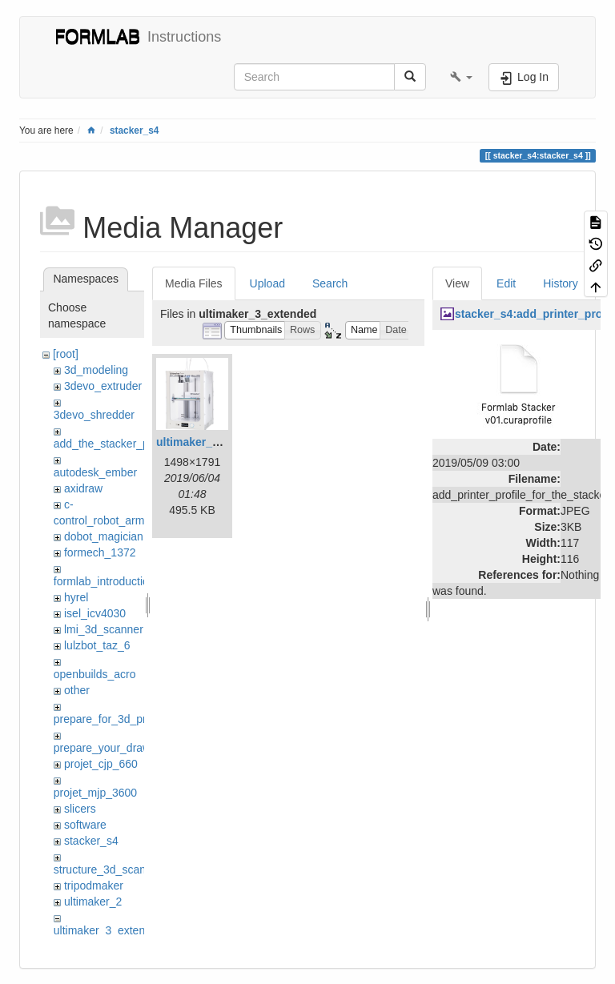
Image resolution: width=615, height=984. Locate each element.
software (85, 824)
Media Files (194, 283)
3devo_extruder (103, 386)
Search (330, 283)
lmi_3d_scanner (103, 629)
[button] (461, 77)
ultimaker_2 (93, 901)
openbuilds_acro (95, 674)
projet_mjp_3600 (95, 792)
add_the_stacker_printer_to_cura (136, 443)
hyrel (76, 597)
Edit (506, 283)
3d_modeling (96, 369)
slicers (80, 808)
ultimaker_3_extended (109, 930)
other (77, 690)
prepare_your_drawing (110, 747)
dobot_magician (103, 536)
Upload (267, 283)
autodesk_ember (95, 472)
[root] (65, 353)
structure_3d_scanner (108, 869)
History (560, 283)
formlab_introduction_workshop (132, 581)
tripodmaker (93, 885)
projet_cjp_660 (101, 763)
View (457, 283)
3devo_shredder (94, 414)
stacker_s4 (134, 130)
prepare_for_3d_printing (113, 719)
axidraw (83, 488)
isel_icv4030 (95, 613)
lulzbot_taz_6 (97, 645)
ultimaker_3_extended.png (227, 442)
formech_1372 (100, 552)
